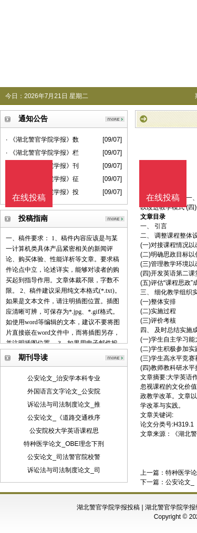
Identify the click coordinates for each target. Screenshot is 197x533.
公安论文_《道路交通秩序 (63, 417)
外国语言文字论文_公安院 (63, 391)
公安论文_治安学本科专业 (63, 378)
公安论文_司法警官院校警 (63, 457)
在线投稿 (163, 197)
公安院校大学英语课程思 (64, 430)
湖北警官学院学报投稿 (108, 507)
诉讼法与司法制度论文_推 (63, 404)
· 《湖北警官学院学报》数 (42, 139)
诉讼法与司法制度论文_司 (63, 470)
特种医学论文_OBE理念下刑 (63, 443)
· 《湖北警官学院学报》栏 (42, 152)
